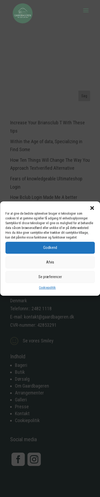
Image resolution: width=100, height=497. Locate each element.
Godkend (50, 247)
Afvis (50, 262)
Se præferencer (50, 276)
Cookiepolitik (47, 288)
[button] (92, 208)
